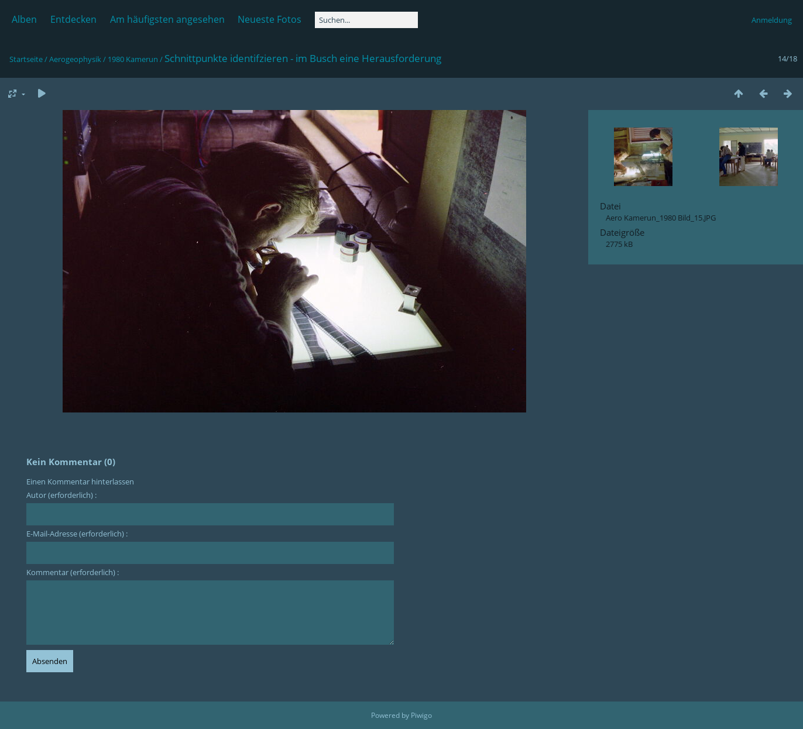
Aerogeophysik (75, 59)
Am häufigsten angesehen (167, 19)
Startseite (26, 59)
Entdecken (73, 19)
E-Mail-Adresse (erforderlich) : (77, 533)
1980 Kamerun (133, 59)
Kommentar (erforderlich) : (72, 572)
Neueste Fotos (269, 19)
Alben (24, 19)
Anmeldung (771, 20)
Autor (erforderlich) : (61, 495)
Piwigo (421, 715)
